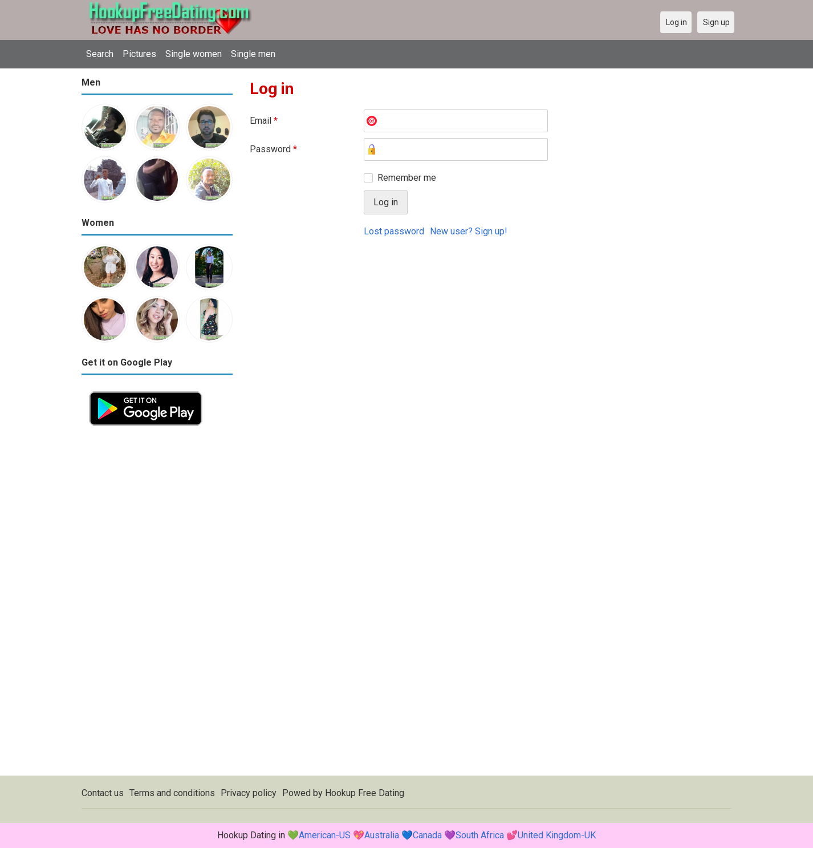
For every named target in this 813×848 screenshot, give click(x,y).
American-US (325, 835)
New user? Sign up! (468, 231)
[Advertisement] (157, 604)
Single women (193, 53)
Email (264, 120)
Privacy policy (249, 793)
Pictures (139, 53)
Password (273, 149)
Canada (427, 835)
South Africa (480, 835)
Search (99, 53)
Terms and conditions (172, 793)
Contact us (103, 793)
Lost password (394, 231)
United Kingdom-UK (557, 835)
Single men (253, 53)
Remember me (406, 177)
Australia (381, 835)
